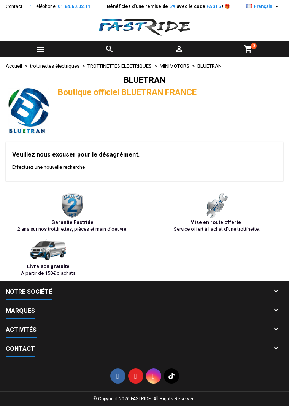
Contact (14, 6)
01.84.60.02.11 (74, 6)
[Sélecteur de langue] (263, 6)
